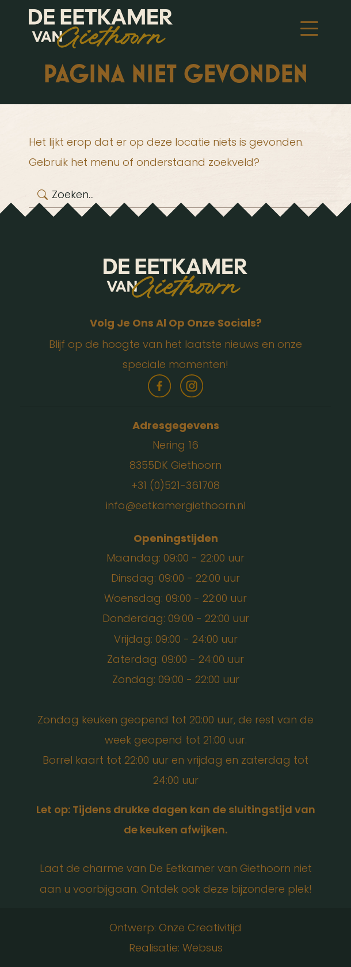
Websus (202, 948)
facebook (159, 385)
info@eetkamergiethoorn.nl (176, 505)
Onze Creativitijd (200, 927)
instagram (191, 385)
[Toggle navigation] (309, 29)
